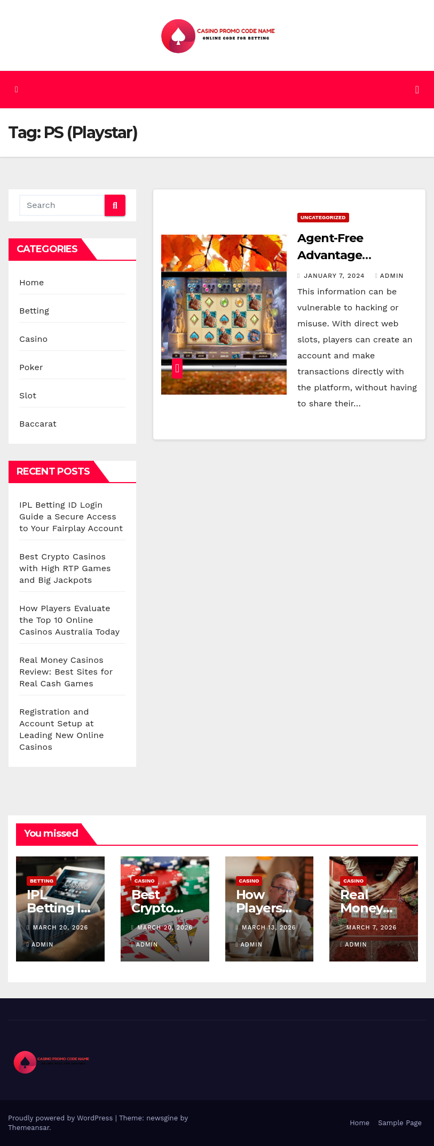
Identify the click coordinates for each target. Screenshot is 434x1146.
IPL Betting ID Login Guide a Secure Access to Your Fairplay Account (71, 516)
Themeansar (28, 1128)
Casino (33, 339)
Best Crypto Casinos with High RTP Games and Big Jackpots (65, 568)
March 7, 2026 (371, 927)
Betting (34, 311)
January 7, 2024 (335, 275)
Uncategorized (323, 217)
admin (389, 275)
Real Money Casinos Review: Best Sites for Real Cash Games (66, 671)
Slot (27, 395)
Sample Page (400, 1123)
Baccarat (38, 424)
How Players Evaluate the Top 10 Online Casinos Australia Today (69, 620)
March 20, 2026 (61, 927)
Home (31, 282)
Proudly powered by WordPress (61, 1118)
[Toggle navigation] (417, 89)
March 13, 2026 (269, 927)
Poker (31, 367)
